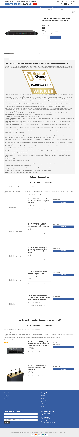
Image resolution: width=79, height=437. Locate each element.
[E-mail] (21, 416)
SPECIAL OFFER (11, 7)
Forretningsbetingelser (46, 400)
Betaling (43, 401)
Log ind (5, 398)
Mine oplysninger (7, 397)
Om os (66, 1)
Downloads (12, 59)
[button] (72, 12)
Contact (43, 406)
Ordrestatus (44, 404)
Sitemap (43, 408)
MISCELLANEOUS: (66, 7)
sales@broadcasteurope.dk (50, 422)
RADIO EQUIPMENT (41, 7)
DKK (65, 3)
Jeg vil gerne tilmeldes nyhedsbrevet (16, 419)
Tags (16, 59)
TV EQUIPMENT (54, 7)
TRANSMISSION (28, 7)
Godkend (7, 422)
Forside (58, 1)
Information (72, 1)
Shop (63, 1)
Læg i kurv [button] (55, 37)
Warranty (43, 403)
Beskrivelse (6, 59)
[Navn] (21, 414)
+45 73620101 (47, 418)
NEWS (19, 7)
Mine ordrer (6, 395)
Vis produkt (63, 202)
